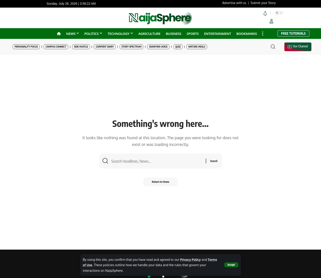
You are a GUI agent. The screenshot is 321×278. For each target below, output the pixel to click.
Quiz (178, 46)
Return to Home (160, 182)
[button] (231, 264)
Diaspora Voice (158, 46)
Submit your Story (263, 3)
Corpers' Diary (105, 46)
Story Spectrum (131, 46)
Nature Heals (196, 46)
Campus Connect (56, 46)
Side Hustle (81, 46)
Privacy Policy (190, 259)
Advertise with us (234, 3)
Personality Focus (26, 46)
